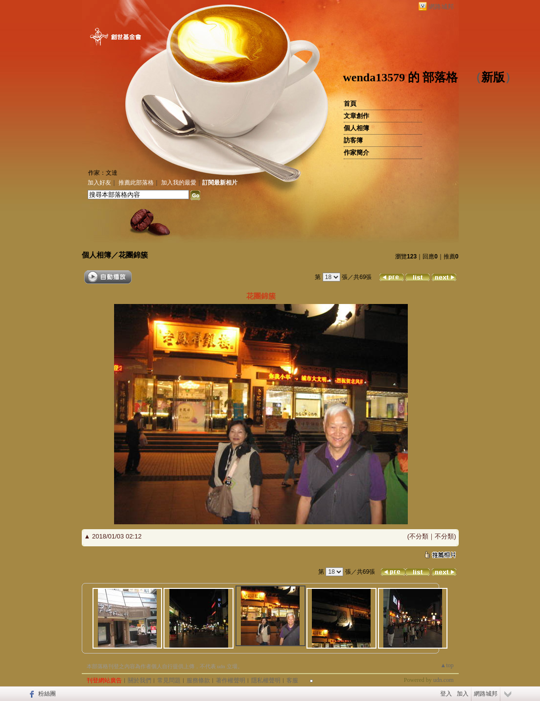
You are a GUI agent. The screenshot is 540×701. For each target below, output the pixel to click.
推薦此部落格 (136, 182)
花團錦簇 (133, 255)
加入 (463, 693)
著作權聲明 (230, 680)
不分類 (418, 536)
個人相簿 (356, 128)
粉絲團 (47, 693)
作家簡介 (356, 152)
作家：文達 (102, 172)
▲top (446, 665)
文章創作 (356, 115)
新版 (493, 77)
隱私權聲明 (266, 680)
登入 (446, 693)
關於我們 (139, 680)
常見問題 (169, 680)
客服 (292, 680)
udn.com (443, 680)
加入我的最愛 (178, 182)
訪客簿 (353, 140)
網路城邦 (441, 6)
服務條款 (198, 680)
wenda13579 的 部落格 (400, 77)
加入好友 (99, 182)
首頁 (350, 103)
